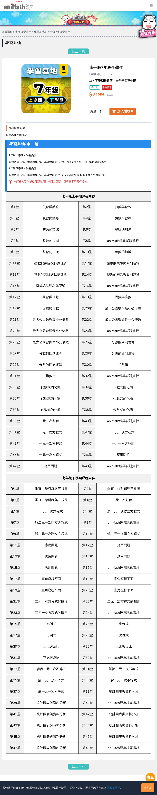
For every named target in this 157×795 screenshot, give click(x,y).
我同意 (148, 788)
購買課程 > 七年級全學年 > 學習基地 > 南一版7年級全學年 (36, 32)
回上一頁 (78, 51)
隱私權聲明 (113, 788)
